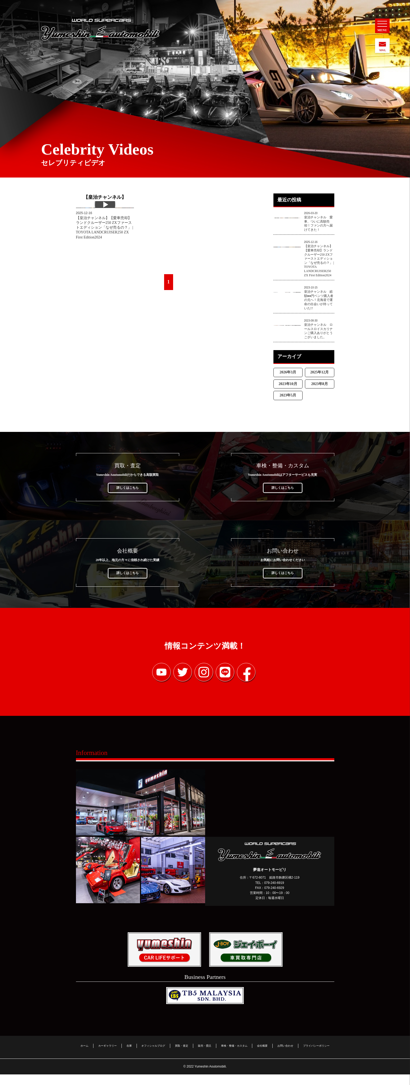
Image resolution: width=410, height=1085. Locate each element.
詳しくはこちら (127, 501)
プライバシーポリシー (316, 1056)
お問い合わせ (285, 1056)
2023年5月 (288, 408)
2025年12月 (319, 385)
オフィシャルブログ (153, 1056)
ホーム (84, 1056)
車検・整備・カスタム (234, 1056)
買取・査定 (181, 1056)
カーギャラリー (107, 1056)
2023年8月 (319, 397)
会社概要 (262, 1056)
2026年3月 (288, 385)
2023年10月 (288, 397)
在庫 (129, 1056)
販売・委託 (204, 1056)
